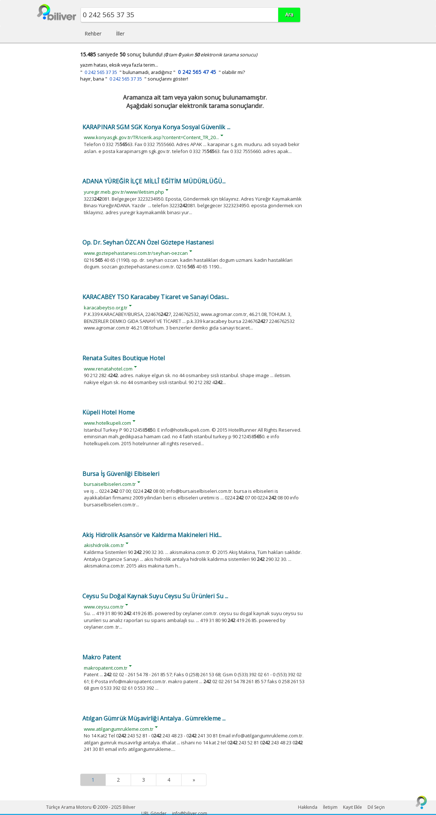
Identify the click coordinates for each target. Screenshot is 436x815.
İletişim (330, 807)
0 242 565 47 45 (197, 71)
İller (120, 33)
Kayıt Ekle (352, 807)
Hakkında (307, 807)
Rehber (93, 33)
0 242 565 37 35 (101, 72)
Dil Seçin (376, 807)
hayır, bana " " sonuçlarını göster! (134, 79)
